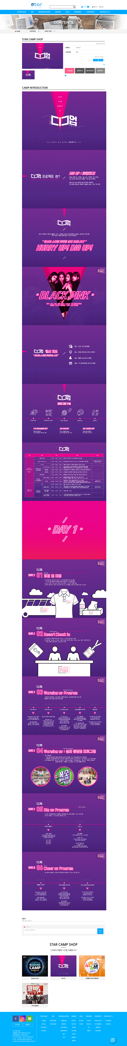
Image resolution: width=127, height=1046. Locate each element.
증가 (95, 60)
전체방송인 (64, 1020)
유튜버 (88, 1030)
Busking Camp (35, 978)
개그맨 (81, 1024)
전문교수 (89, 1024)
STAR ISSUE (21, 12)
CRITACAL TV (105, 12)
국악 (64, 1037)
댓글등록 (100, 931)
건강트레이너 (64, 1027)
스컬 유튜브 (98, 1030)
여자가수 (74, 1020)
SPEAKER (77, 12)
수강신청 (69, 70)
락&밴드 (74, 1040)
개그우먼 (81, 1020)
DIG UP (63, 978)
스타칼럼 (43, 1020)
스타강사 (89, 1020)
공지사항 (43, 1030)
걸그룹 (73, 1027)
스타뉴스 (43, 1024)
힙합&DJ (74, 1037)
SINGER (58, 12)
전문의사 (64, 1024)
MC (32, 12)
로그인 (94, 6)
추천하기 (100, 70)
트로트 (73, 1034)
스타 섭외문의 (97, 1024)
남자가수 (74, 1024)
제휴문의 (27, 1024)
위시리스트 (90, 70)
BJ (88, 1027)
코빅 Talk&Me (35, 1005)
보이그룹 (74, 1030)
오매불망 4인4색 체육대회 (92, 978)
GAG (67, 12)
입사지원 (17, 1024)
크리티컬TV (108, 1020)
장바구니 (80, 70)
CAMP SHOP (98, 1020)
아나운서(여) (53, 1020)
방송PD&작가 (63, 1030)
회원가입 (101, 6)
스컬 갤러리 (43, 1027)
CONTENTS (90, 12)
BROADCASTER (44, 12)
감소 (101, 60)
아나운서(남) (53, 1024)
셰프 (64, 1034)
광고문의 (108, 1024)
